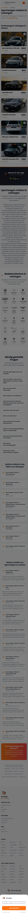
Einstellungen (23, 912)
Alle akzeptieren (14, 908)
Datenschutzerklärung (20, 903)
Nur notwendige (6, 912)
